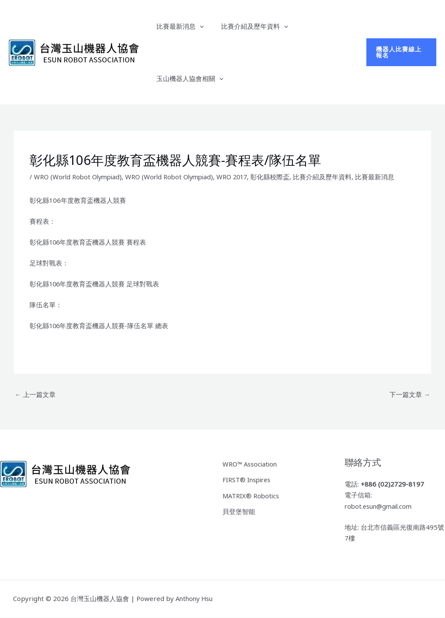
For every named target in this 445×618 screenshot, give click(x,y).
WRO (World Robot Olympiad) (79, 176)
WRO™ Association (250, 463)
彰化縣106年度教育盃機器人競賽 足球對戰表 (95, 283)
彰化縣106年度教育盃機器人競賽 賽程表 (88, 242)
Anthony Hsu (195, 598)
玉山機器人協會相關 (187, 78)
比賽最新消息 (178, 26)
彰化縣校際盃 (278, 176)
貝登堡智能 (238, 510)
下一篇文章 (409, 394)
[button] (197, 26)
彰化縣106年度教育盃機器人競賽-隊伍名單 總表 (99, 325)
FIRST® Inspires (247, 479)
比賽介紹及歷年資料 (248, 26)
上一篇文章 (35, 394)
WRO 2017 (239, 176)
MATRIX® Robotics (251, 494)
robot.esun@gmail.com (380, 506)
